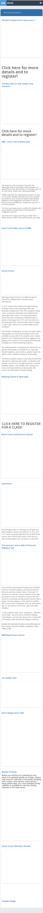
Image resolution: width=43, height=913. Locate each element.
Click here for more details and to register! (20, 72)
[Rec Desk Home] (12, 3)
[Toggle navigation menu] (41, 3)
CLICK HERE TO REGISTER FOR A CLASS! (21, 425)
